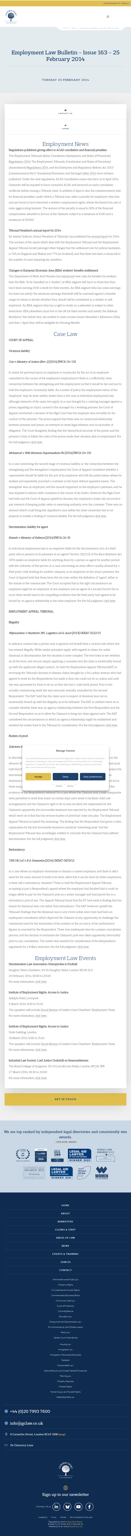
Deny (65, 776)
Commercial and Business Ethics (65, 1295)
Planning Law (65, 1376)
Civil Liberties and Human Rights (65, 1290)
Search (108, 16)
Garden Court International (65, 1337)
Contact (65, 1270)
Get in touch (65, 1099)
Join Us (65, 1262)
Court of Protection (65, 1306)
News (65, 1245)
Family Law (65, 1332)
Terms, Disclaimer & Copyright (81, 1517)
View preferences (92, 776)
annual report (100, 236)
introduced (67, 276)
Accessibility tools (116, 3)
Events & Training (65, 1253)
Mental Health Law (65, 1365)
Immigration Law (65, 1349)
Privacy (70, 785)
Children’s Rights (65, 1285)
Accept (38, 776)
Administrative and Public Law (66, 1279)
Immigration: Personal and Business (65, 1355)
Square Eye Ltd (75, 1526)
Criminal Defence (65, 1311)
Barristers (65, 1221)
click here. (37, 442)
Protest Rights (65, 1386)
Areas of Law (65, 1237)
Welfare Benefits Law (65, 1397)
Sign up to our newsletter (65, 1494)
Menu (123, 16)
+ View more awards (65, 1142)
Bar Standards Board (73, 1521)
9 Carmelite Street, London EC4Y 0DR (37, 1434)
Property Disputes (65, 1381)
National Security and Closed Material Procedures (65, 1370)
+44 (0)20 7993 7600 (115, 16)
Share (65, 127)
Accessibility (43, 1517)
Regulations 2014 (19, 161)
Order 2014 (89, 173)
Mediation (65, 1360)
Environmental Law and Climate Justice (65, 1327)
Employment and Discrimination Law (66, 1322)
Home (66, 1205)
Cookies (59, 785)
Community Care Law (65, 1300)
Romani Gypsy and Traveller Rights (66, 1392)
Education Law (65, 1316)
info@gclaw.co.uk (26, 1423)
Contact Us (65, 112)
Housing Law (65, 1344)
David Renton (49, 1010)
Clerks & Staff (65, 1229)
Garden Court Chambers (11, 16)
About (65, 1213)
